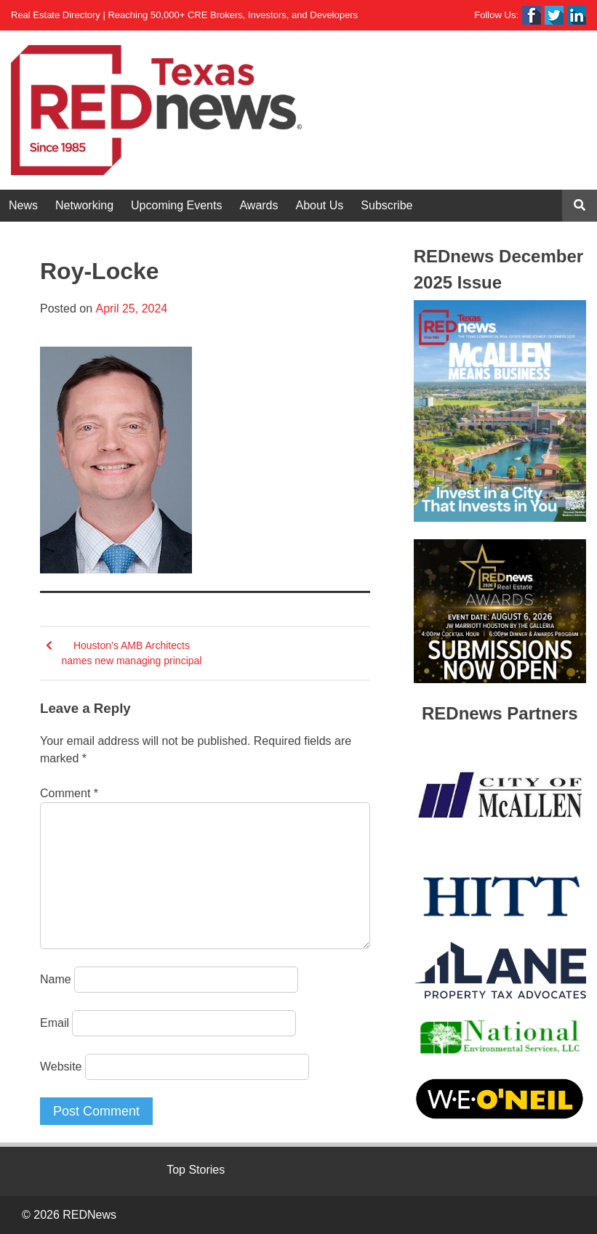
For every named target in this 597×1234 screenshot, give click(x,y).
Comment (69, 793)
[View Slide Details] (500, 411)
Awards (258, 205)
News (23, 205)
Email (54, 1023)
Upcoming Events (176, 205)
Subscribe (386, 205)
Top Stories (196, 1170)
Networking (84, 205)
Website (61, 1066)
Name (55, 979)
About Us (320, 205)
